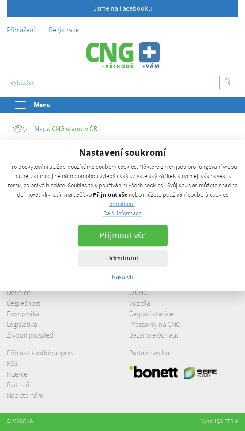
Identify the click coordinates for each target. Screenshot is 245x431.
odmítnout (122, 204)
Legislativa (22, 324)
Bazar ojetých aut (153, 335)
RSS (12, 363)
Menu (32, 105)
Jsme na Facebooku (122, 8)
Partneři (18, 385)
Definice (19, 292)
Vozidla (139, 303)
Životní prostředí (31, 335)
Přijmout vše (123, 235)
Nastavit (123, 277)
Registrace (64, 30)
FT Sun (227, 421)
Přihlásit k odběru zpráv (40, 353)
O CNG (138, 292)
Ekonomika (23, 314)
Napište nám (25, 395)
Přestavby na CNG (154, 324)
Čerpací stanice (151, 314)
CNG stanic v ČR (55, 129)
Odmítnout (122, 258)
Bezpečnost (23, 303)
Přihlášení (21, 30)
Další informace (122, 213)
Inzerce (17, 374)
